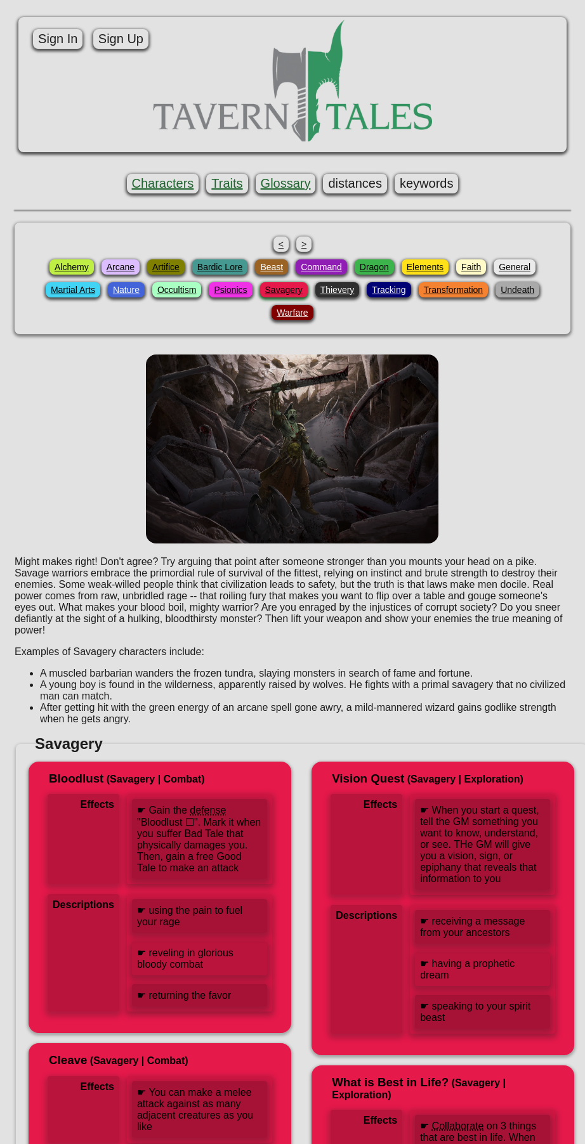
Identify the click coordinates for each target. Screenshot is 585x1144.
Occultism (176, 290)
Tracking (388, 290)
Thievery (337, 290)
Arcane (121, 267)
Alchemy (72, 267)
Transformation (453, 290)
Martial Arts (73, 290)
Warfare (292, 313)
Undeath (517, 290)
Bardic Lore (220, 267)
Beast (271, 267)
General (514, 267)
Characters (163, 183)
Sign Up (119, 39)
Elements (425, 267)
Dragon (374, 267)
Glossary (286, 183)
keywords (426, 183)
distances (356, 183)
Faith (471, 267)
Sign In (56, 39)
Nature (126, 290)
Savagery (284, 290)
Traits (226, 183)
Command (321, 267)
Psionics (230, 290)
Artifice (166, 267)
